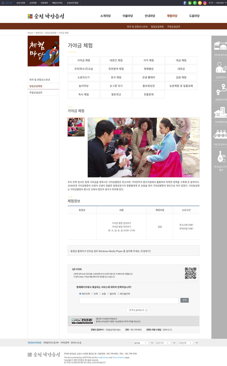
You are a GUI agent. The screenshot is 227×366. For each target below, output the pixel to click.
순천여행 (33, 2)
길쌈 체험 (181, 77)
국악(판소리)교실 (83, 69)
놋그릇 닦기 (116, 86)
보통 (104, 293)
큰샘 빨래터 (148, 77)
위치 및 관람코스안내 (137, 26)
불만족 (113, 293)
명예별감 (149, 69)
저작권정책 (64, 342)
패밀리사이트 (57, 2)
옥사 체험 (83, 94)
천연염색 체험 (116, 69)
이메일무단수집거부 (51, 342)
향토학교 (116, 94)
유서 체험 (116, 77)
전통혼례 (149, 94)
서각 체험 (148, 60)
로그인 (211, 2)
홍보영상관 (149, 86)
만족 (96, 293)
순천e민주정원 (72, 2)
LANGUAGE (220, 2)
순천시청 (8, 2)
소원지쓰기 (84, 77)
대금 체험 (181, 60)
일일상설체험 (157, 26)
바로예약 (44, 2)
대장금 (181, 69)
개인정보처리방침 (34, 342)
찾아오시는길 (76, 342)
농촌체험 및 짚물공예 (181, 86)
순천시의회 (20, 2)
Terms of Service (118, 357)
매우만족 (86, 293)
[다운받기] (146, 251)
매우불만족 (125, 293)
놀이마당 (84, 86)
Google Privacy (103, 357)
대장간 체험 (116, 60)
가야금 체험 (83, 60)
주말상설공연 (173, 26)
